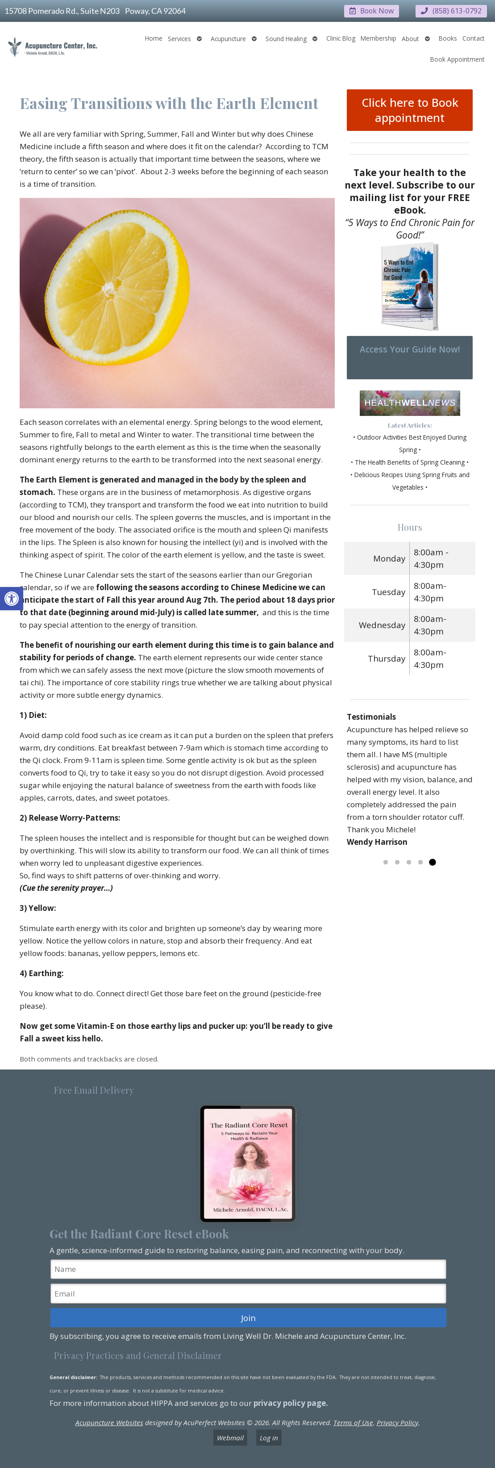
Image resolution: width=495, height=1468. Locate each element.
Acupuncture (228, 38)
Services (179, 38)
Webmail (230, 1437)
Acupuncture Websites (109, 1422)
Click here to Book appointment (410, 110)
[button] (11, 598)
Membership (378, 38)
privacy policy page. (292, 1402)
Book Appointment (457, 59)
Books (448, 38)
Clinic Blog (340, 38)
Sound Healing (286, 38)
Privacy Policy (397, 1422)
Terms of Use (353, 1422)
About (410, 38)
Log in (269, 1437)
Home (153, 38)
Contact (473, 38)
